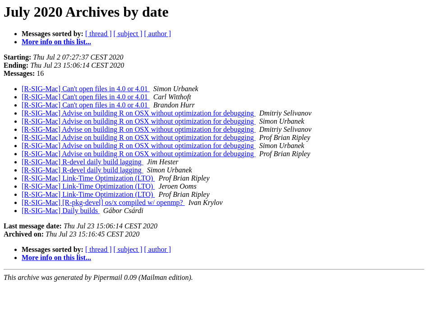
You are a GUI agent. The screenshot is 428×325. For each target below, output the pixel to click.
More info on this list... (56, 42)
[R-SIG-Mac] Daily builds (61, 210)
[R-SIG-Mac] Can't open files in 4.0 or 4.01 (86, 89)
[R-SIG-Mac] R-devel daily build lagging (82, 162)
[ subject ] (128, 33)
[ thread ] (98, 33)
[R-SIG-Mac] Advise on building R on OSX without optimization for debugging (139, 113)
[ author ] (157, 33)
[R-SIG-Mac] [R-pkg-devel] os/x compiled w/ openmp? (103, 202)
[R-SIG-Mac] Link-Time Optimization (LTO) (88, 178)
